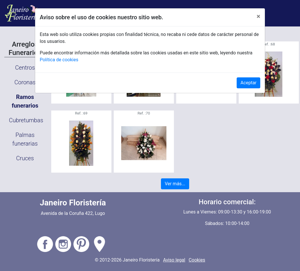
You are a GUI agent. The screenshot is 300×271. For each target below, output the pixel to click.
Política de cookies (59, 59)
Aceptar (248, 82)
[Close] (258, 16)
